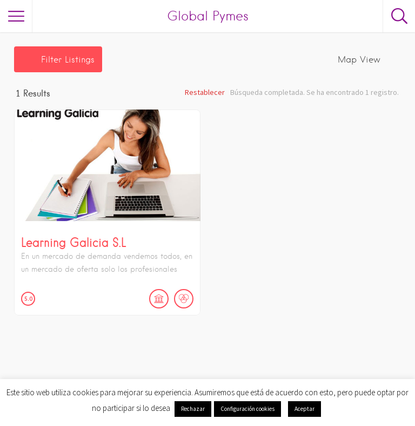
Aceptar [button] (304, 409)
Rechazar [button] (193, 409)
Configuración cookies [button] (247, 409)
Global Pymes (208, 16)
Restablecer (205, 92)
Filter (68, 59)
